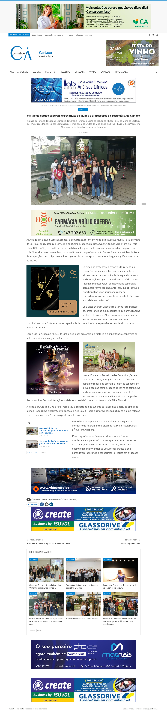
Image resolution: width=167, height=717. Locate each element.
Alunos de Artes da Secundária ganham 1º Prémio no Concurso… (53, 434)
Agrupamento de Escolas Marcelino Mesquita (47, 504)
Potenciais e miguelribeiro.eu (148, 713)
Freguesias (65, 71)
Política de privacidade (83, 35)
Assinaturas (59, 35)
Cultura (37, 71)
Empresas (105, 71)
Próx (37, 457)
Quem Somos (37, 35)
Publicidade (48, 35)
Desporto (50, 71)
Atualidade (22, 71)
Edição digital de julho (131, 547)
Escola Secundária (70, 504)
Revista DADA (121, 71)
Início (12, 71)
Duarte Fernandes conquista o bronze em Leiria (48, 547)
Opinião (92, 71)
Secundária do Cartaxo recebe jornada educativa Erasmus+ (53, 446)
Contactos (69, 35)
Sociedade (80, 71)
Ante (29, 457)
